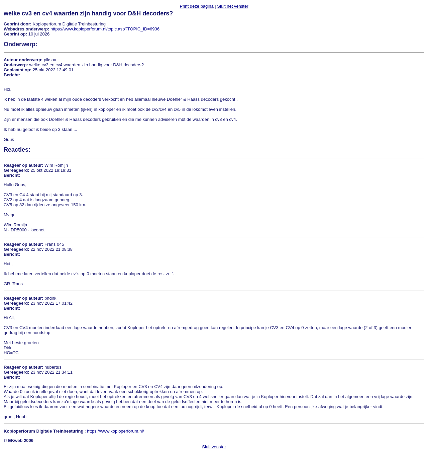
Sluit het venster (232, 6)
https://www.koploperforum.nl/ (115, 431)
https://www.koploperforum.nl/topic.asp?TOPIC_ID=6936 (104, 28)
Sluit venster (214, 446)
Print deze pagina (196, 6)
